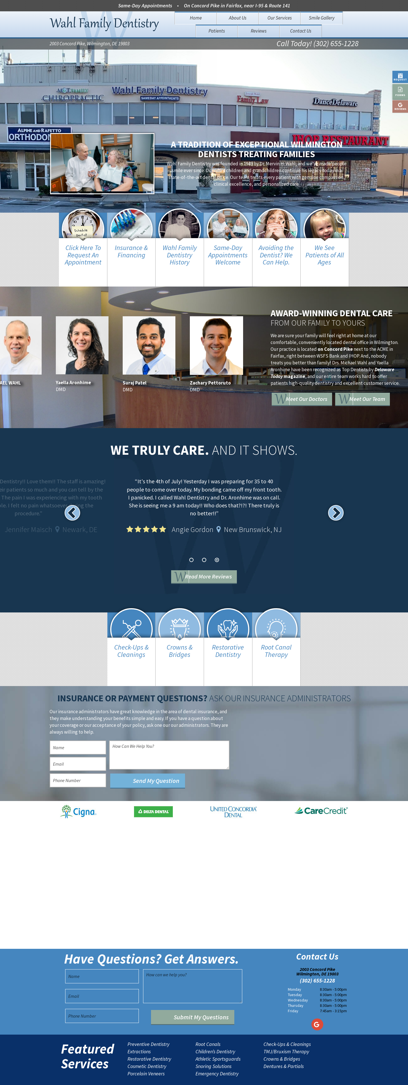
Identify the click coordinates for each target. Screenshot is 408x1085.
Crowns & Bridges (282, 1040)
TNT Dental (252, 1076)
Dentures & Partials (284, 1048)
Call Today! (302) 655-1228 (311, 44)
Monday (294, 971)
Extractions (139, 1033)
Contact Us (300, 31)
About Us (237, 18)
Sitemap (194, 1076)
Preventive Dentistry (148, 1026)
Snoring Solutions (213, 1048)
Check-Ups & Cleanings (287, 1026)
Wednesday (298, 981)
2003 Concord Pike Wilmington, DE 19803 (317, 953)
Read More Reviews (212, 568)
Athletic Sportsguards (218, 1040)
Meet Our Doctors (317, 389)
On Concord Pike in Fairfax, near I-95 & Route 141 (237, 5)
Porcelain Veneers (146, 1055)
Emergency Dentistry (217, 1055)
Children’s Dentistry (215, 1033)
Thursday (295, 987)
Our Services (279, 18)
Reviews (259, 31)
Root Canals (208, 1026)
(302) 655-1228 (317, 963)
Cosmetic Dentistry (147, 1048)
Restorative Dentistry (149, 1040)
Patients (217, 31)
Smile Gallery (322, 18)
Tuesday (295, 976)
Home (196, 18)
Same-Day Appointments (145, 5)
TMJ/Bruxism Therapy (286, 1033)
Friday (293, 992)
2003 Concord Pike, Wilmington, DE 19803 (89, 44)
